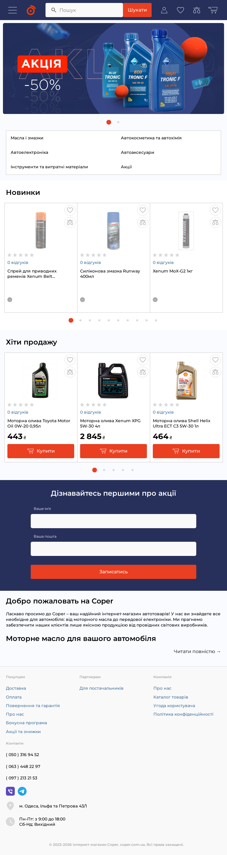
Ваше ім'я (42, 508)
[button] (108, 122)
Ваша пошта (45, 536)
